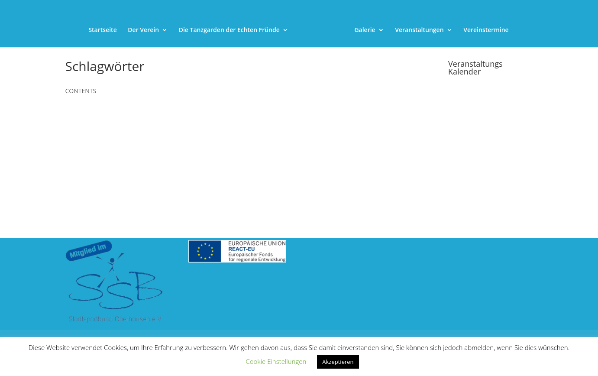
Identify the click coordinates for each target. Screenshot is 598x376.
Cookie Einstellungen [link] (276, 361)
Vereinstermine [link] (485, 30)
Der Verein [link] (143, 30)
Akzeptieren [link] (337, 362)
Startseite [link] (102, 30)
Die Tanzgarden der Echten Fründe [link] (229, 30)
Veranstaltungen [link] (419, 30)
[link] (320, 14)
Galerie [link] (364, 30)
